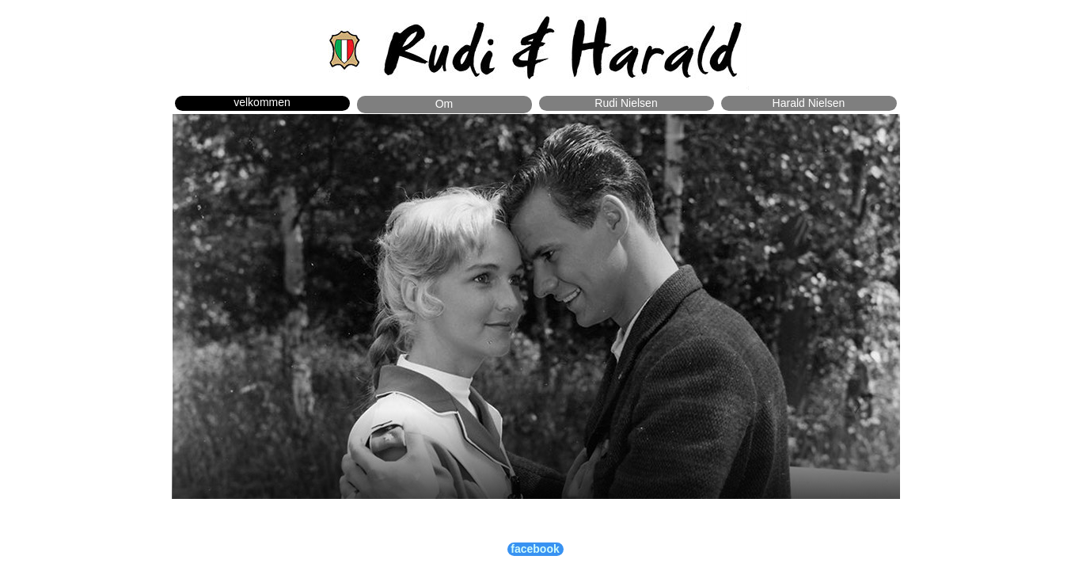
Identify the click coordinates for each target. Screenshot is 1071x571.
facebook (535, 548)
